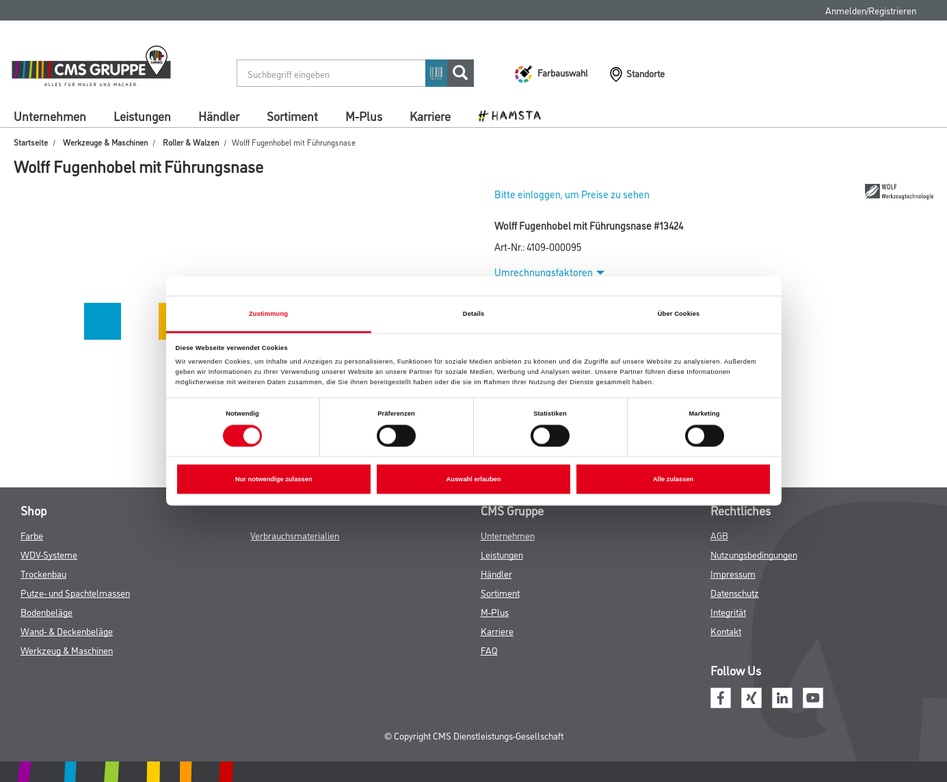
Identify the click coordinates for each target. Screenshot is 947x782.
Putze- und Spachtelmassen (75, 592)
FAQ (489, 649)
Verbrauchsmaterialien (294, 534)
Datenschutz (734, 592)
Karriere (430, 115)
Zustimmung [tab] (268, 313)
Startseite (31, 142)
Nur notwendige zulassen (273, 479)
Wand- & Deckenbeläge (67, 630)
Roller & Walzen (191, 142)
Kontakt (725, 630)
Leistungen (142, 115)
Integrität (728, 611)
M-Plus (363, 115)
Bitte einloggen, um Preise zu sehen (572, 194)
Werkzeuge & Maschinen (105, 142)
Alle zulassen (673, 479)
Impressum (733, 573)
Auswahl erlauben (473, 479)
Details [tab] (473, 313)
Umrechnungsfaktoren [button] (549, 272)
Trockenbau (43, 573)
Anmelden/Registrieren (870, 9)
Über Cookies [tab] (679, 313)
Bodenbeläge (46, 611)
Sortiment (292, 115)
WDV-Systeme (49, 554)
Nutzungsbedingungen (753, 554)
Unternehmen (50, 115)
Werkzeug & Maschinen (67, 649)
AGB (719, 534)
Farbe (32, 534)
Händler (218, 115)
